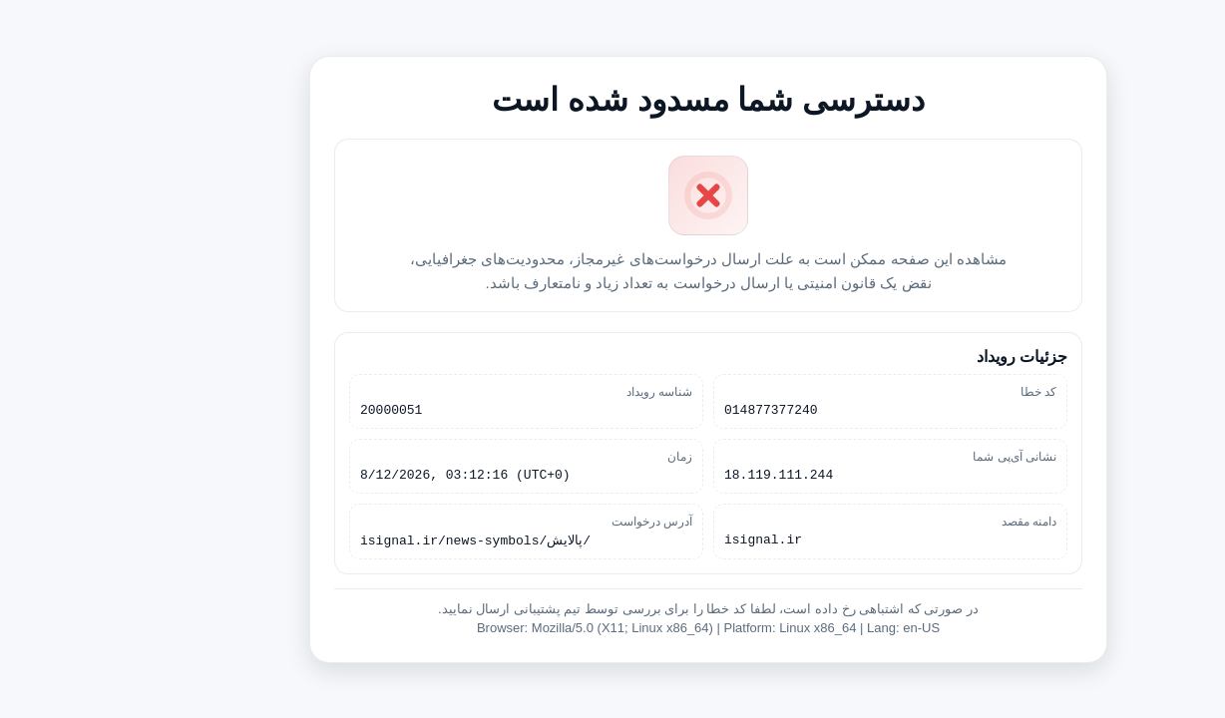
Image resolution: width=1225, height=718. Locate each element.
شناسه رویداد (564, 388)
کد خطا (943, 388)
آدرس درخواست (556, 524)
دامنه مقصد (933, 524)
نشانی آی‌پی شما (919, 456)
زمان (584, 456)
